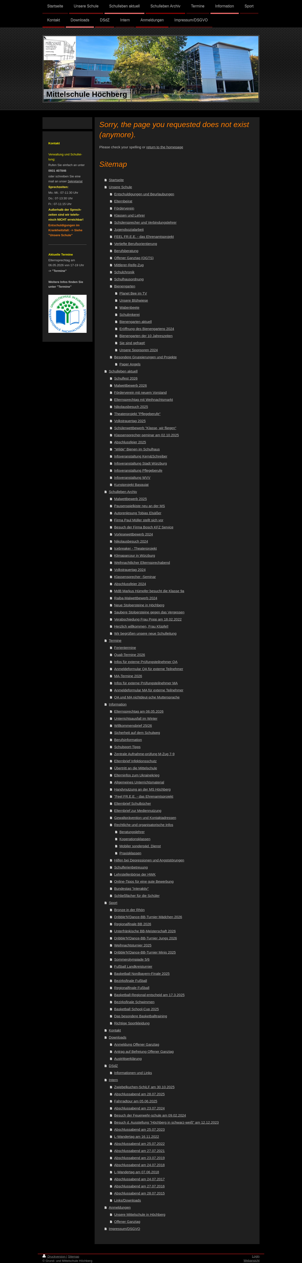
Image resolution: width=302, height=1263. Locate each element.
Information (117, 704)
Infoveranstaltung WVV (132, 477)
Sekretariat (75, 181)
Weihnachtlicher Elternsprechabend (142, 563)
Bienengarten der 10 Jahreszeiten (145, 336)
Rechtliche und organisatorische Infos (143, 825)
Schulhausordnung (129, 279)
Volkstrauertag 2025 (130, 421)
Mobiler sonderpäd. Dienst (140, 846)
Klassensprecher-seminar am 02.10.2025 (146, 435)
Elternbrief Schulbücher (132, 803)
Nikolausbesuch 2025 (131, 407)
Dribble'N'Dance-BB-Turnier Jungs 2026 (145, 938)
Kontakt (115, 1030)
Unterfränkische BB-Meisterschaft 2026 (145, 931)
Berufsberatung (126, 251)
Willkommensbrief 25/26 (133, 726)
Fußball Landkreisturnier (133, 966)
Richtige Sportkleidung (132, 1023)
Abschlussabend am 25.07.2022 (139, 1144)
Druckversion (54, 1256)
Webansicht (251, 1260)
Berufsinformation (128, 740)
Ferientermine (125, 648)
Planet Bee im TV (133, 293)
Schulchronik (124, 272)
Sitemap (73, 1256)
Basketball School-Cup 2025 (136, 1009)
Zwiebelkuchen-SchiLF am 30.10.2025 (144, 1087)
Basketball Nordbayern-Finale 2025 (142, 974)
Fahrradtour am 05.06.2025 (135, 1101)
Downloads (117, 1037)
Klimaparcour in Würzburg (134, 555)
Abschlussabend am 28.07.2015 (139, 1193)
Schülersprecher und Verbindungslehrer (145, 222)
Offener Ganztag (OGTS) (134, 258)
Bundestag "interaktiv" (131, 888)
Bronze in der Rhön (129, 910)
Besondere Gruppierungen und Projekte (145, 357)
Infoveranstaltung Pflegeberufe (138, 470)
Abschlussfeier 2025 (130, 442)
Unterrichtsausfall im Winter (135, 718)
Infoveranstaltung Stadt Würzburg (140, 463)
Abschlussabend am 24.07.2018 (139, 1165)
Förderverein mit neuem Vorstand (140, 392)
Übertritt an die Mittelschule (135, 768)
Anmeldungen (120, 1207)
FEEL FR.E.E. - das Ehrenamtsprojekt (144, 237)
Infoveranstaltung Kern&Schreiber (140, 456)
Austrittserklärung (128, 1059)
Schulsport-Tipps (127, 747)
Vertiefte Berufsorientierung (135, 244)
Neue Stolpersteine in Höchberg (139, 605)
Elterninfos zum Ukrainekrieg (136, 775)
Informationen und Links (133, 1073)
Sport (113, 903)
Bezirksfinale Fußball (130, 981)
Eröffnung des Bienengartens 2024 (146, 329)
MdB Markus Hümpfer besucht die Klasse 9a (149, 591)
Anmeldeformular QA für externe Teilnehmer (148, 669)
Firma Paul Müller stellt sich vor (138, 520)
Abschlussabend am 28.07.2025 (139, 1094)
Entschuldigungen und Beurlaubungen (144, 194)
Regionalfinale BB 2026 (132, 924)
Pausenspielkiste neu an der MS (139, 506)
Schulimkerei (129, 315)
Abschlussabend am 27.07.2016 (139, 1186)
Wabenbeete (129, 307)
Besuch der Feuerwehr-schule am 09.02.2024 (150, 1115)
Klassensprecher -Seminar (135, 577)
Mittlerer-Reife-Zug (129, 265)
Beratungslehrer (132, 832)
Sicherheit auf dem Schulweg (137, 733)
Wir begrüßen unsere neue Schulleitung (145, 633)
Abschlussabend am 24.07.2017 (139, 1179)
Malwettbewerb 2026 (130, 385)
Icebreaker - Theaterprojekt (135, 548)
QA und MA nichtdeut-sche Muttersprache (147, 697)
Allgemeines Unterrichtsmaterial (139, 782)
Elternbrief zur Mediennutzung (137, 811)
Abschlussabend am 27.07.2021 (139, 1151)
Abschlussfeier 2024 (130, 584)
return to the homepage (164, 147)
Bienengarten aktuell (135, 322)
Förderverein (124, 208)
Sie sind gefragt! (132, 343)
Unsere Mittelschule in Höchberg (139, 1214)
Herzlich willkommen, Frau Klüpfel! (141, 626)
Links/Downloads (127, 1200)
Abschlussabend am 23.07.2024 (139, 1108)
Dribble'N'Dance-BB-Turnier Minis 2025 (145, 952)
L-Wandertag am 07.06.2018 (136, 1172)
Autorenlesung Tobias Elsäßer (137, 513)
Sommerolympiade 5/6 (132, 959)
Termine (115, 640)
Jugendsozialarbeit (129, 229)
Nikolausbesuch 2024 (131, 541)
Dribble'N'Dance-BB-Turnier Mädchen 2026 (148, 917)
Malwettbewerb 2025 (130, 499)
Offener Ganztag (127, 1222)
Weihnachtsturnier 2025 (132, 945)
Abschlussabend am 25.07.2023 (139, 1129)
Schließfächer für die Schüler (137, 896)
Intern (113, 1080)
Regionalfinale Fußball (131, 988)
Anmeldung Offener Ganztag (136, 1044)
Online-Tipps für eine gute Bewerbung (144, 881)
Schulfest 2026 (126, 378)
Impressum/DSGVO (124, 1229)
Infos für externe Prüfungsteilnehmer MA (146, 683)
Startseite (116, 180)
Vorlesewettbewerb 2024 (133, 534)
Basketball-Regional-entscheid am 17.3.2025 (149, 995)
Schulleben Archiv (123, 492)
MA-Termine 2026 (128, 676)
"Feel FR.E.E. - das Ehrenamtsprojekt (143, 796)
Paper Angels (129, 364)
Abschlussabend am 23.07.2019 (139, 1158)
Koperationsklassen (134, 839)
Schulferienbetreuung (131, 867)
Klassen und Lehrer (129, 215)
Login (256, 1256)
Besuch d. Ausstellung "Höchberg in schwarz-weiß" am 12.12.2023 (166, 1122)
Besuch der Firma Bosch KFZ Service (143, 527)
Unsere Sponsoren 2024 (138, 350)
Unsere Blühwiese (133, 300)
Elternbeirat (123, 201)
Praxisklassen (130, 853)
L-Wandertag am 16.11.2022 (136, 1137)
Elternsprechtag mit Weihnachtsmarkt (143, 400)
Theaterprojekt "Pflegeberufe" (137, 414)
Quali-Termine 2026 (129, 655)
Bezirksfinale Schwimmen (134, 1002)
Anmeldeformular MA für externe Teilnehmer (148, 690)
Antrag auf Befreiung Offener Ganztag (144, 1051)
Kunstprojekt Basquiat (131, 485)
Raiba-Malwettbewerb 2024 (135, 598)
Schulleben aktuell (123, 371)
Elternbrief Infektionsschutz (135, 761)
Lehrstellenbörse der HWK (135, 874)
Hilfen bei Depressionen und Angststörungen (149, 860)
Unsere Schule (120, 187)
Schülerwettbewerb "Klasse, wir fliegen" (145, 428)
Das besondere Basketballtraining (140, 1016)
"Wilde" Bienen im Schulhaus (137, 449)
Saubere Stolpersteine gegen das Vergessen (149, 612)
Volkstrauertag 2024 (130, 570)
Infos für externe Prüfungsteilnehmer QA (145, 662)
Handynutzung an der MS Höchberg (142, 789)
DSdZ (113, 1066)
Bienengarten (124, 286)
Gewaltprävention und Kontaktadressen (145, 818)
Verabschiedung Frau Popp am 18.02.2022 (148, 619)
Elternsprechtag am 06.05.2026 (139, 711)
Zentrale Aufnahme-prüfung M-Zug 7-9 (144, 754)
